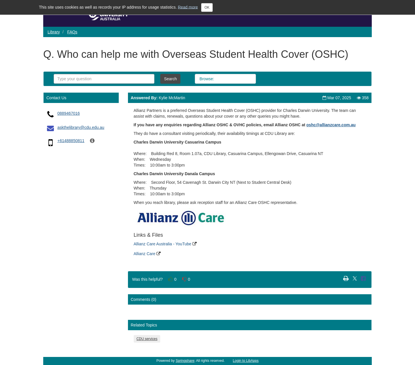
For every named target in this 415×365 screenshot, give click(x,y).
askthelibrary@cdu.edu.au (80, 127)
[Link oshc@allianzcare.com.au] (331, 125)
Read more (188, 7)
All (225, 79)
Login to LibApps (246, 361)
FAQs (72, 32)
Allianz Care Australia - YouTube (165, 244)
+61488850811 (70, 140)
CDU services (147, 339)
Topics (244, 79)
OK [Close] (206, 7)
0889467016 (68, 113)
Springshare (185, 361)
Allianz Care (147, 253)
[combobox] (104, 79)
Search (170, 79)
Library (54, 32)
